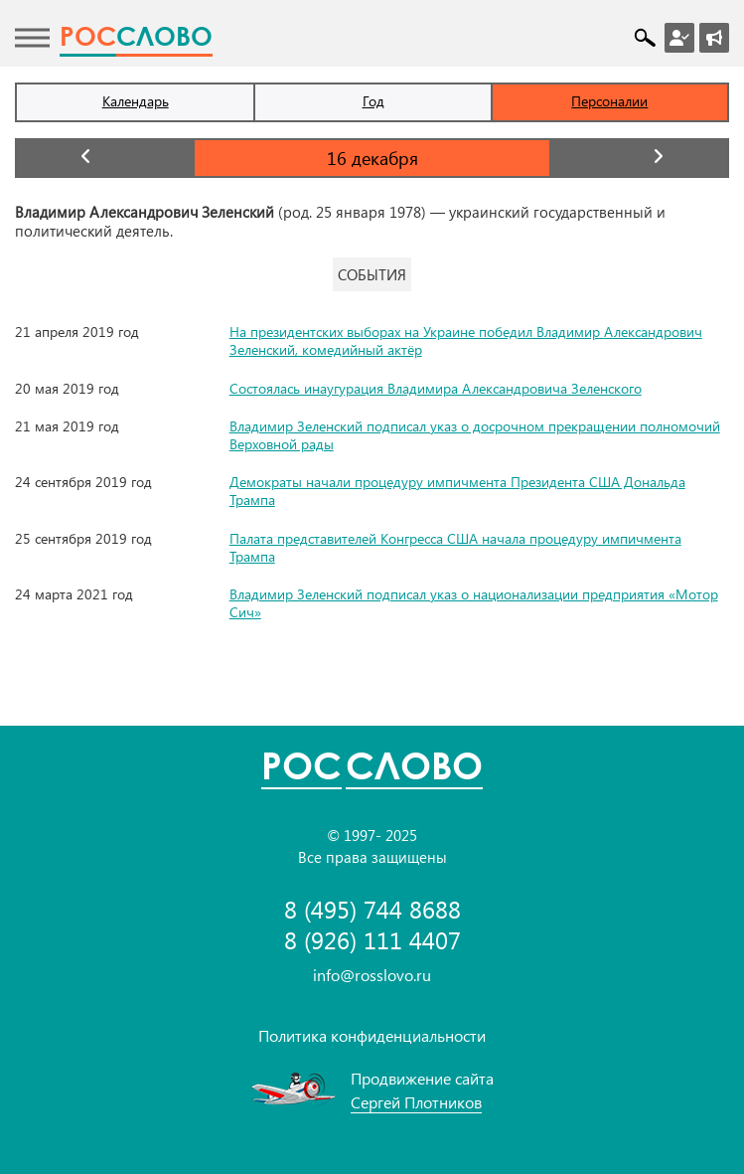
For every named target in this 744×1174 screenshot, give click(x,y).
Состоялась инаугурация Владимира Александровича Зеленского (435, 388)
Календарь (135, 100)
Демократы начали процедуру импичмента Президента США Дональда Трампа (457, 490)
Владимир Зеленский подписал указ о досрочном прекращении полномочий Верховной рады (474, 435)
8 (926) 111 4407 (372, 939)
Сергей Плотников (416, 1101)
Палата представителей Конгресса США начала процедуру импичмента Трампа (455, 547)
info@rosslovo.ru (372, 974)
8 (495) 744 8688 (372, 909)
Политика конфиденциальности (372, 1035)
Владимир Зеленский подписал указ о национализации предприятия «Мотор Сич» (473, 603)
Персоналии (609, 100)
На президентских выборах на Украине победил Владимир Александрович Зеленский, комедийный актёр (465, 340)
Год (373, 100)
